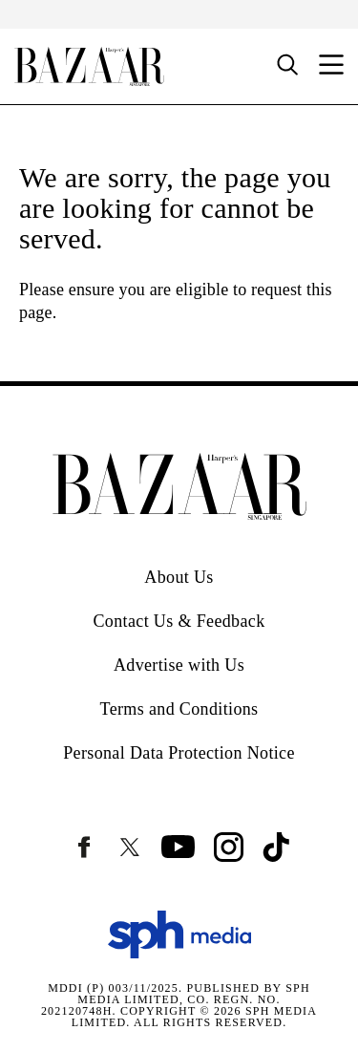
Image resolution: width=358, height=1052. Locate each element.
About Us (178, 577)
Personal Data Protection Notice (179, 752)
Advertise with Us (179, 665)
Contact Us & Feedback (178, 621)
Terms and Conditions (179, 709)
